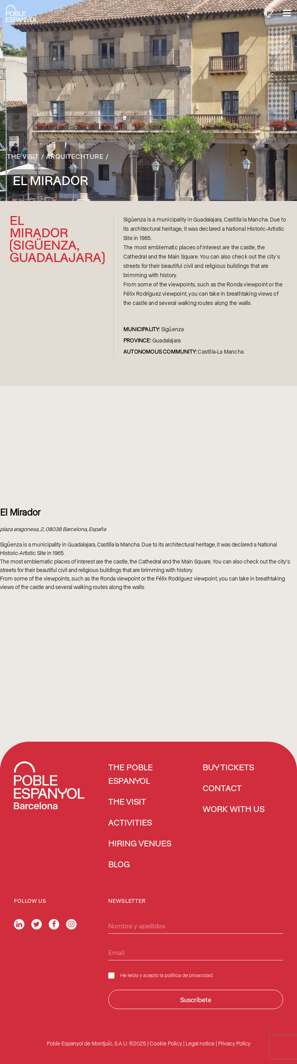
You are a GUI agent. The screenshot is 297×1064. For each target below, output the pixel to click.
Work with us (234, 809)
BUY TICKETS (228, 768)
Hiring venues (139, 844)
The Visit (23, 156)
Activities (130, 823)
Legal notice (200, 1043)
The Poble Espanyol (130, 775)
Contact (222, 789)
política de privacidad (189, 975)
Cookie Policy (166, 1043)
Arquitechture (75, 156)
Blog (119, 865)
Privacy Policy (234, 1043)
